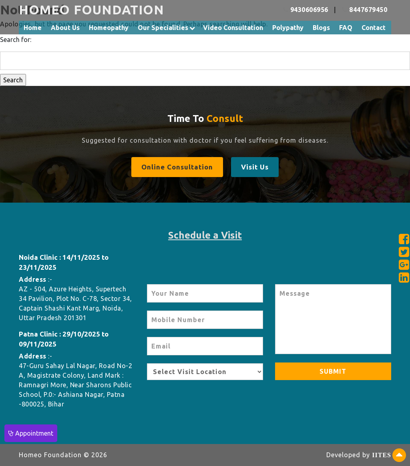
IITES (381, 455)
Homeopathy (109, 27)
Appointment (30, 433)
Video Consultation (233, 27)
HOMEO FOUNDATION (91, 9)
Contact (374, 27)
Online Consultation (177, 167)
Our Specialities (163, 27)
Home (33, 27)
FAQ (345, 27)
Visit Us (255, 167)
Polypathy (287, 27)
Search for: (15, 39)
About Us (65, 27)
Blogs (321, 27)
